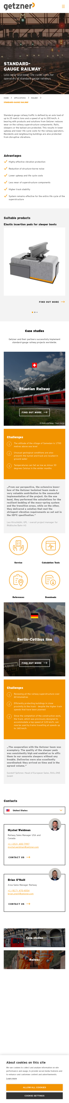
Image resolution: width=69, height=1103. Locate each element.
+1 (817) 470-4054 (19, 890)
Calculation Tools (51, 562)
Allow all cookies (34, 1087)
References (18, 597)
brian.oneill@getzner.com (21, 893)
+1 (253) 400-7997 (19, 844)
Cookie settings (34, 1096)
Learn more (11, 1078)
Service (18, 562)
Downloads (50, 597)
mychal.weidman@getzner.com (23, 847)
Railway (34, 98)
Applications (20, 98)
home (6, 98)
